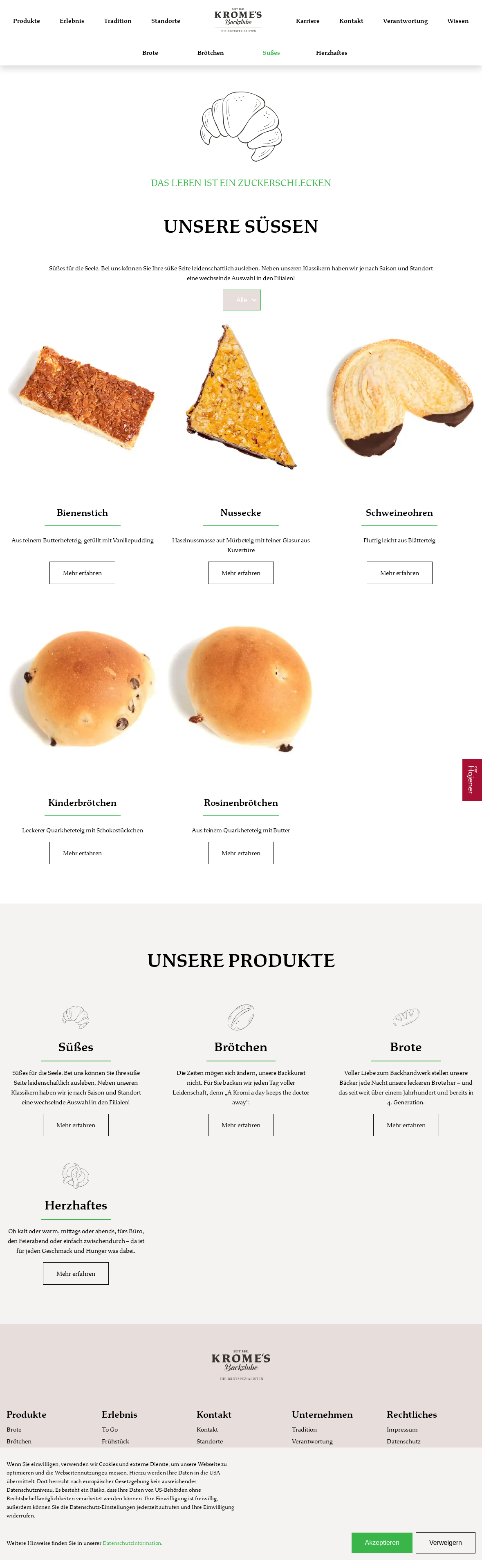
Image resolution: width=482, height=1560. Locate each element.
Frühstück (115, 1441)
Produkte (26, 20)
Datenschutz (404, 1441)
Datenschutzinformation (132, 1543)
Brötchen (210, 52)
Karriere (308, 20)
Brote (150, 52)
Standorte (165, 20)
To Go (110, 1429)
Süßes (271, 52)
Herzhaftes (331, 52)
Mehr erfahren (82, 573)
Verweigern (445, 1542)
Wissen (458, 20)
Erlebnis (72, 20)
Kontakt (351, 20)
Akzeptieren (382, 1542)
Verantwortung (405, 20)
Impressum (402, 1429)
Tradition (118, 20)
